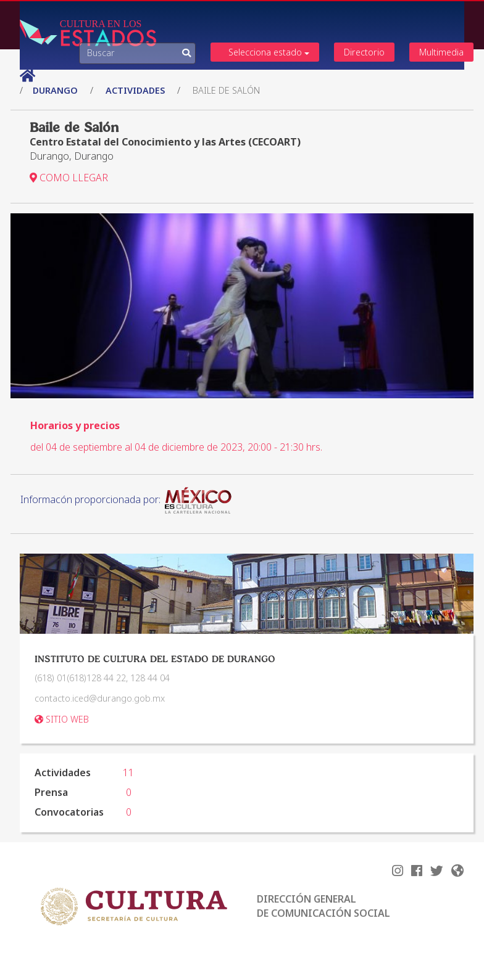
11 (128, 772)
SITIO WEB (62, 719)
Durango (56, 90)
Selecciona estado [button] (269, 52)
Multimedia (441, 52)
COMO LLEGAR (69, 177)
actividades (135, 90)
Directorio (364, 52)
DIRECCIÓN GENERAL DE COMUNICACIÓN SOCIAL (323, 906)
